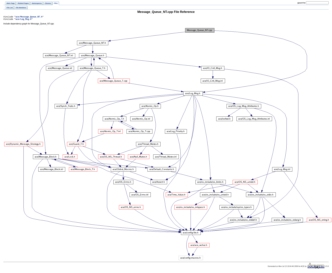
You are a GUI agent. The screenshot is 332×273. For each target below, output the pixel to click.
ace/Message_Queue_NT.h (29, 17)
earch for (301, 3)
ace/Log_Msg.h (23, 20)
